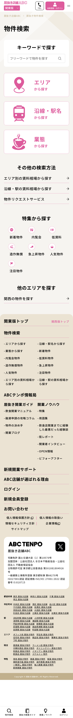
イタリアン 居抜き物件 (43, 677)
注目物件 (45, 399)
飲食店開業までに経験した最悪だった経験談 (53, 454)
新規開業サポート (20, 496)
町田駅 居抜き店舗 (41, 656)
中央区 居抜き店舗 (21, 630)
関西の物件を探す (36, 325)
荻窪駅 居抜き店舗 (21, 653)
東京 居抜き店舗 (20, 623)
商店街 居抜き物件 (41, 664)
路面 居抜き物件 (37, 685)
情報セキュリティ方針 (20, 550)
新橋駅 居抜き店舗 (45, 650)
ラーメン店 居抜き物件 (43, 671)
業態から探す (14, 377)
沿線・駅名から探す (52, 370)
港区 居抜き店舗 (39, 630)
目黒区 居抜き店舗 (43, 633)
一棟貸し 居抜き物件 (22, 691)
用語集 (43, 445)
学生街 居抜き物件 (45, 661)
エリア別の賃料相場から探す (36, 178)
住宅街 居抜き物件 (21, 664)
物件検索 (12, 359)
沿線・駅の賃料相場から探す (36, 188)
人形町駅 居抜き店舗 (44, 644)
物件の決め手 (14, 452)
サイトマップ (20, 556)
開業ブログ (12, 459)
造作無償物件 (14, 392)
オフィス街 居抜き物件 (24, 661)
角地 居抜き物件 (20, 685)
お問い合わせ (16, 535)
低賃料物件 (46, 385)
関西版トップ (60, 348)
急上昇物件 (46, 392)
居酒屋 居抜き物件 (21, 671)
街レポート (46, 463)
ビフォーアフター (50, 485)
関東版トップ (16, 347)
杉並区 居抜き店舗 (21, 639)
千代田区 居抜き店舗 (22, 633)
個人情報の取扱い (53, 544)
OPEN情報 (46, 478)
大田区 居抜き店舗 (43, 636)
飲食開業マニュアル (18, 438)
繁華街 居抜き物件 (60, 664)
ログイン (12, 515)
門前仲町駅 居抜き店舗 (24, 650)
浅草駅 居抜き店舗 (21, 647)
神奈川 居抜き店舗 (38, 623)
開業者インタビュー (52, 471)
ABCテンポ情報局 (20, 421)
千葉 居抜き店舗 (56, 623)
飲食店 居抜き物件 (21, 680)
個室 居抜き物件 (54, 685)
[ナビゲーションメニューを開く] (68, 6)
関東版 (12, 8)
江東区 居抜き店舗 (41, 639)
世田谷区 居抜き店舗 (22, 636)
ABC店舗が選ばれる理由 (26, 506)
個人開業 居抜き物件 (44, 691)
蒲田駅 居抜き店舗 (41, 647)
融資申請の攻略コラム (20, 445)
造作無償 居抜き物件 (46, 688)
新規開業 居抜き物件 (22, 694)
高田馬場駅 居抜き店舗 (43, 653)
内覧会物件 (12, 385)
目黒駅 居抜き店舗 (21, 656)
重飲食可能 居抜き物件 (24, 688)
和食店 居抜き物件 (21, 677)
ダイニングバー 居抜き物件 (49, 674)
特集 (42, 438)
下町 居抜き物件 (20, 667)
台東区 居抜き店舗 (60, 639)
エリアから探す (15, 370)
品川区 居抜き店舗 (58, 630)
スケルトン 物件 (39, 680)
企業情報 (53, 550)
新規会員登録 (16, 525)
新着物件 (45, 377)
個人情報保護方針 (20, 544)
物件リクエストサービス (36, 199)
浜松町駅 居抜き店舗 (22, 644)
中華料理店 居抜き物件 (24, 674)
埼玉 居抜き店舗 (20, 625)
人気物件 (11, 399)
